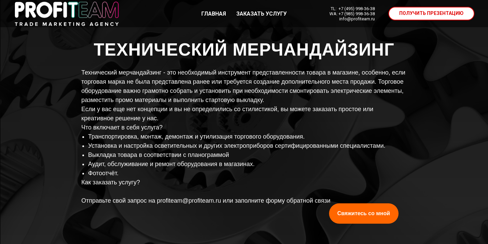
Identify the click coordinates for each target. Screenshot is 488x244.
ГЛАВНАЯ (213, 14)
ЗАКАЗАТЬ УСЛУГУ (261, 14)
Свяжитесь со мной (363, 213)
